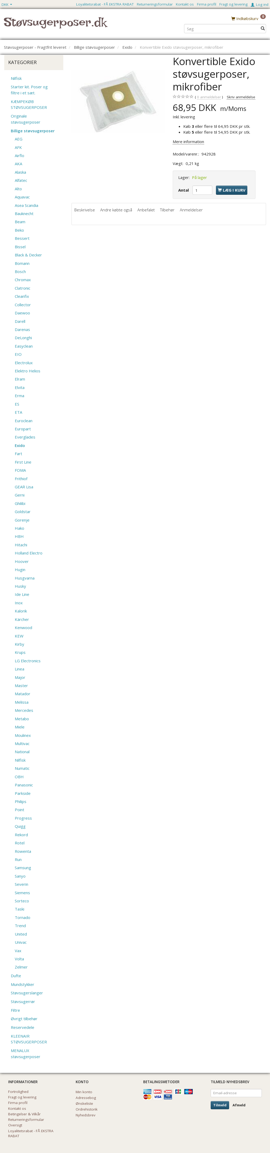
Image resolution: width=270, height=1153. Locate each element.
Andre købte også (116, 209)
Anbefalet (146, 209)
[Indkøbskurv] (248, 18)
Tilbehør (167, 209)
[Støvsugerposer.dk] (55, 25)
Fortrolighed (18, 1091)
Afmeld (239, 1105)
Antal (184, 190)
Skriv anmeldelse (241, 97)
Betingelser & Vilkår (24, 1114)
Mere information (188, 141)
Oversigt (15, 1125)
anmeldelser (209, 97)
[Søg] (263, 28)
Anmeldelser (191, 209)
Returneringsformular (155, 4)
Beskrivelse (84, 209)
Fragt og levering (233, 4)
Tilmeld (219, 1105)
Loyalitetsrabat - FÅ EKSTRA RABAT (105, 4)
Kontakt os (185, 4)
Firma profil (206, 4)
